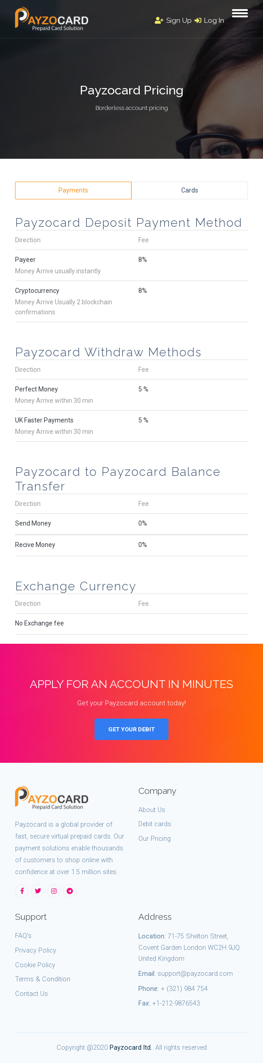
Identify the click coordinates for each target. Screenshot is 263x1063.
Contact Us (31, 994)
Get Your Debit (131, 729)
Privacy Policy (35, 950)
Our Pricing (154, 839)
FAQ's (23, 936)
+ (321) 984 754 (184, 989)
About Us (151, 810)
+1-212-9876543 (176, 1003)
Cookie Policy (35, 965)
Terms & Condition (42, 979)
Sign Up (173, 20)
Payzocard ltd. (131, 1048)
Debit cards (154, 824)
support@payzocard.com (195, 974)
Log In (209, 20)
